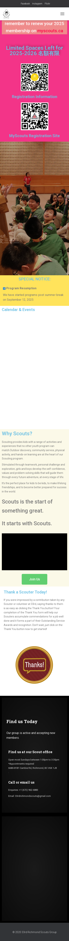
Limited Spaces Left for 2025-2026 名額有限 (34, 50)
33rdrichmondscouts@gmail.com (33, 796)
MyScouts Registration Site (34, 135)
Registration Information (34, 96)
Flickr (47, 3)
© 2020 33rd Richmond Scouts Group (35, 932)
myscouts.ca (50, 30)
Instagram (37, 3)
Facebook (25, 3)
